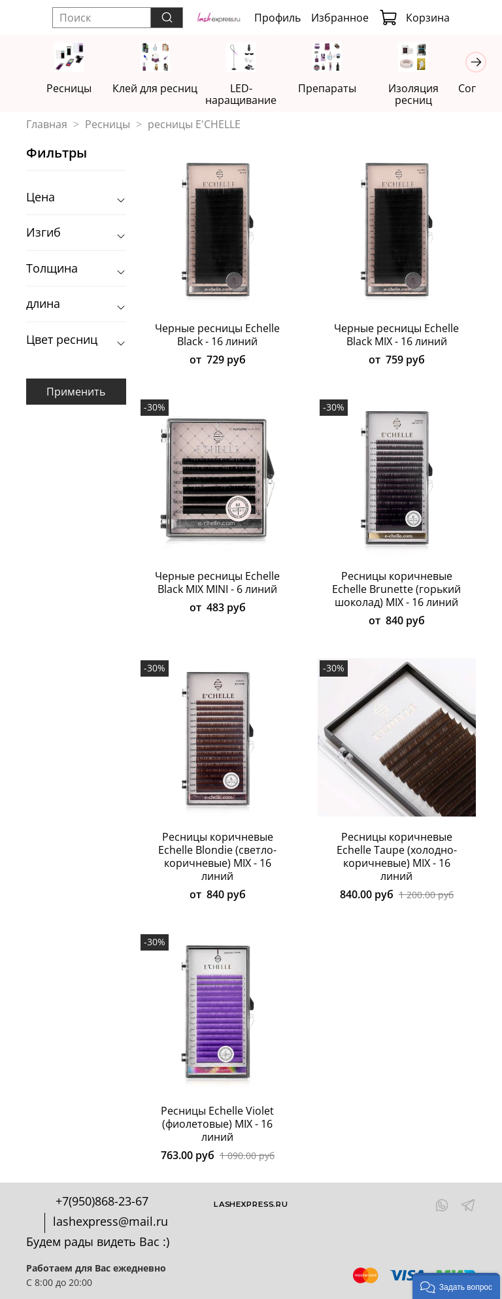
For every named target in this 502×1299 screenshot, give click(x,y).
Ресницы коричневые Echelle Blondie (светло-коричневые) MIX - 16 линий (217, 856)
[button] (456, 1286)
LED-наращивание (242, 94)
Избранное (340, 17)
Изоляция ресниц (413, 94)
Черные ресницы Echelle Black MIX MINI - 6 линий (217, 582)
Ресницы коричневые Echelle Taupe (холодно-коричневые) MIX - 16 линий (397, 856)
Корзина (414, 17)
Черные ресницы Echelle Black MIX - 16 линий (396, 334)
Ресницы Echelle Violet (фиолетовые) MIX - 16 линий (217, 1124)
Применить (75, 391)
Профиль (277, 17)
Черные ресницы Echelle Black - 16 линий (217, 334)
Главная (46, 124)
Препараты (328, 88)
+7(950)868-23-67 (102, 1201)
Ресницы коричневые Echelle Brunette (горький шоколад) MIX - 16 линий (396, 589)
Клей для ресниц (157, 88)
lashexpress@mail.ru (110, 1221)
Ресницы (72, 88)
